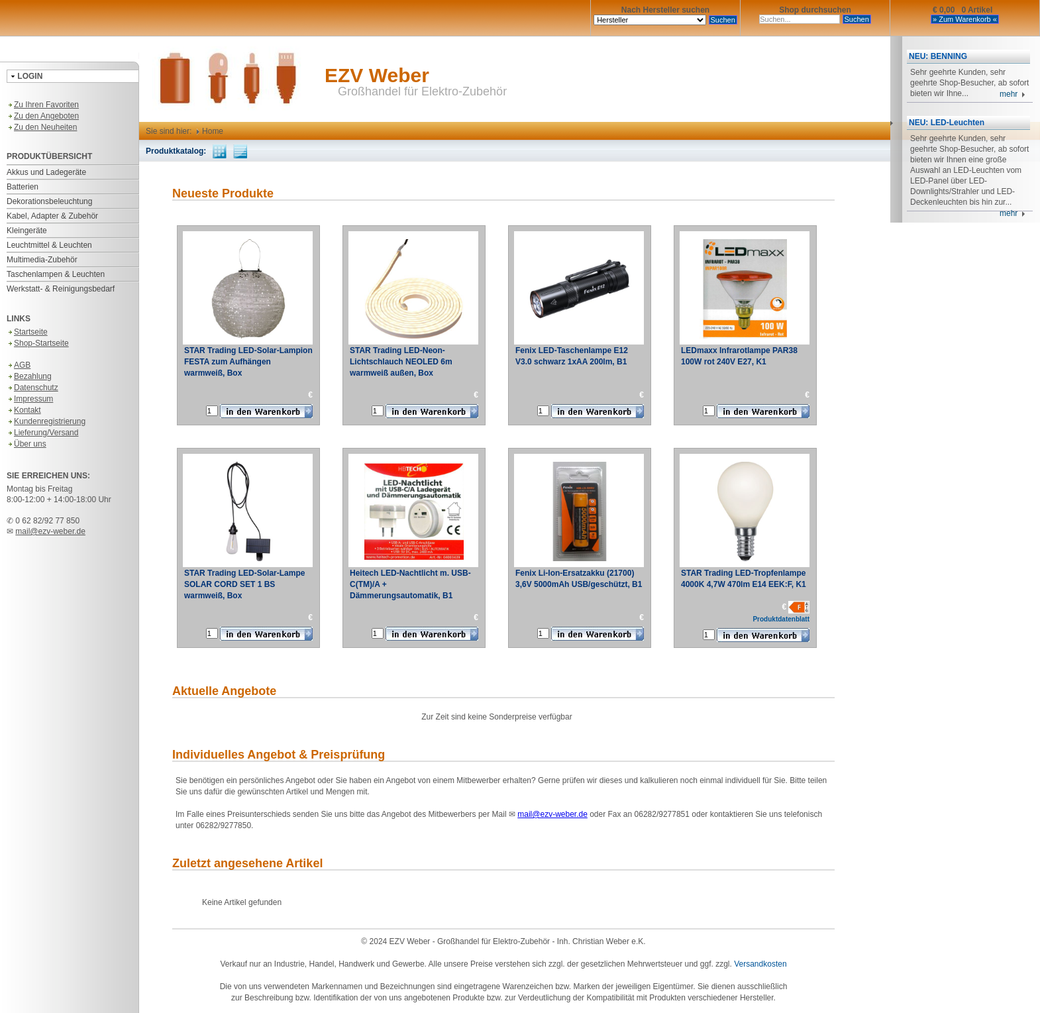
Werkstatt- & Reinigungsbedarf (61, 288)
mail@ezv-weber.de (50, 531)
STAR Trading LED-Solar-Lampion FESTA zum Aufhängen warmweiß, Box (248, 362)
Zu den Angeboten (43, 116)
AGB (18, 365)
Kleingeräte (27, 230)
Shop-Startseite (38, 343)
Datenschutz (32, 387)
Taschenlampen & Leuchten (56, 274)
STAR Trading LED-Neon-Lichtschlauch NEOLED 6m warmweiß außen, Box (401, 362)
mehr (1012, 94)
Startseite (27, 332)
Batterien (22, 186)
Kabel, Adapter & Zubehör (52, 216)
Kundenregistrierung (46, 421)
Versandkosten (760, 964)
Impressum (30, 398)
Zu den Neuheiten (42, 127)
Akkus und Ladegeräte (46, 172)
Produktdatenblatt (781, 619)
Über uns (26, 444)
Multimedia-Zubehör (42, 259)
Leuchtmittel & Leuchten (49, 245)
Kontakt (24, 410)
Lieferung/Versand (42, 432)
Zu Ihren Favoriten (43, 104)
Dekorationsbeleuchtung (49, 201)
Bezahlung (29, 376)
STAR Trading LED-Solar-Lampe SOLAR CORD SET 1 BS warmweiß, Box (244, 584)
